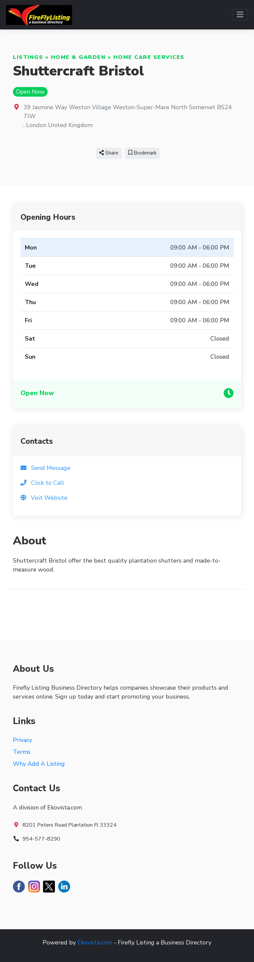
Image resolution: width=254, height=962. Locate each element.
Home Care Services (149, 57)
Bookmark (142, 153)
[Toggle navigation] (240, 15)
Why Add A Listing (39, 764)
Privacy (22, 740)
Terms (21, 752)
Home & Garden (78, 57)
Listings (28, 57)
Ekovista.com (94, 942)
